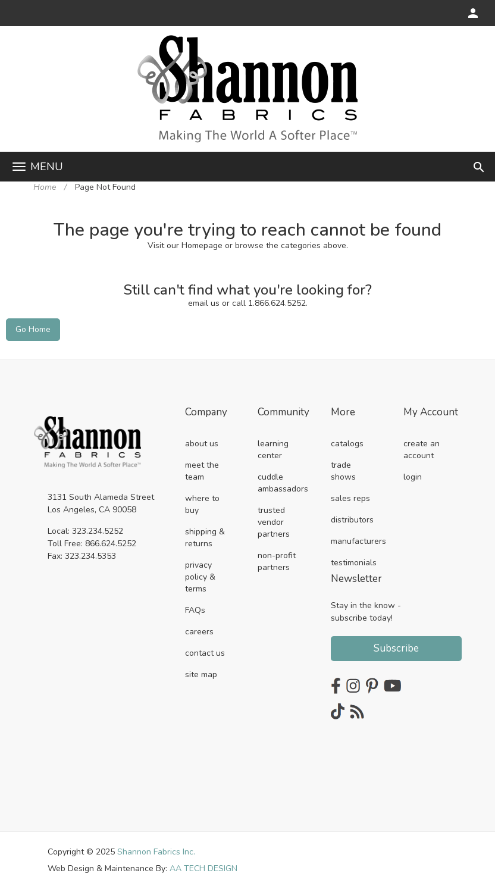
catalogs (347, 443)
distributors (352, 519)
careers (199, 631)
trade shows (343, 470)
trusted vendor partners (274, 521)
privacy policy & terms (200, 576)
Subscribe (396, 648)
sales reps (350, 497)
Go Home (33, 329)
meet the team (202, 470)
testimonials (354, 562)
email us (204, 303)
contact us (205, 652)
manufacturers (358, 540)
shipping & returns (205, 537)
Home (44, 187)
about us (201, 443)
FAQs (195, 609)
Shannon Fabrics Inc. (156, 851)
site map (201, 674)
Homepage (202, 245)
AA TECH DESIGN (203, 868)
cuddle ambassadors (283, 482)
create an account (421, 449)
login (412, 476)
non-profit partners (277, 560)
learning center (273, 449)
